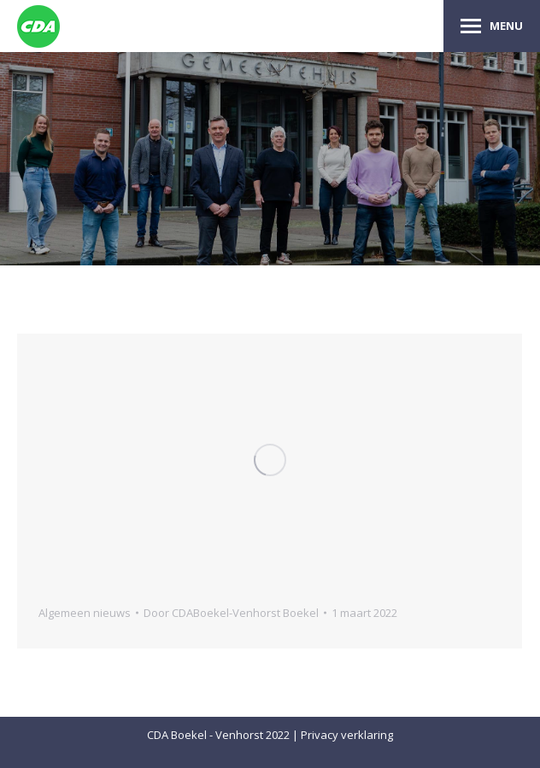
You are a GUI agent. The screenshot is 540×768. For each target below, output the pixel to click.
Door (231, 612)
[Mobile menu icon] (491, 26)
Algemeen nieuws (84, 612)
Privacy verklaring (347, 734)
